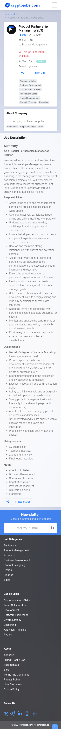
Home (7, 14)
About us (9, 655)
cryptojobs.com (26, 725)
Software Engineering (16, 615)
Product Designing (14, 565)
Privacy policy (12, 679)
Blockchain (12, 126)
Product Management (34, 44)
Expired (41, 61)
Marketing (43, 102)
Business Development (30, 85)
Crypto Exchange (28, 126)
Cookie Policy (11, 689)
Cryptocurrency (12, 619)
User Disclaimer (13, 684)
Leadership (10, 624)
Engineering (10, 545)
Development (11, 610)
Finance (8, 574)
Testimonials (11, 664)
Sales (7, 579)
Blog (6, 669)
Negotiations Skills (28, 94)
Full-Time (27, 39)
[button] (22, 73)
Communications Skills (30, 89)
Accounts (9, 555)
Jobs (16, 14)
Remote (37, 35)
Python (8, 634)
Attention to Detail (28, 81)
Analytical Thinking (15, 629)
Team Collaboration (15, 605)
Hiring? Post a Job (14, 659)
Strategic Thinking (28, 102)
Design (8, 570)
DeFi (40, 126)
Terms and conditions (16, 674)
